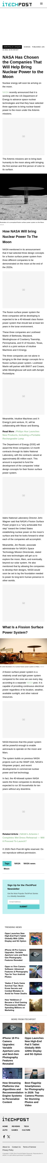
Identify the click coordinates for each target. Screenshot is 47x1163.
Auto (4, 1130)
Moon (6, 869)
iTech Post (15, 849)
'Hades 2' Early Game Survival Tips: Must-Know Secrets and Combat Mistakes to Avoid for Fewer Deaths (16, 988)
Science (27, 47)
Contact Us (16, 1147)
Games (15, 1130)
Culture (26, 1130)
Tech (26, 1126)
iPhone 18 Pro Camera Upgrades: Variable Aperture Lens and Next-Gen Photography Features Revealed (16, 955)
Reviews (16, 1126)
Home (5, 1126)
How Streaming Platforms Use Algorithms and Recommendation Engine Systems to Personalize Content (13, 1092)
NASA (5, 92)
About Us (6, 1147)
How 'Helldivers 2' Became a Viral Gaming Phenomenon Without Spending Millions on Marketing (16, 1005)
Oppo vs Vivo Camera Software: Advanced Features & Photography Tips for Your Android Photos (16, 971)
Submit (23, 907)
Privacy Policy (7, 1150)
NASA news (30, 863)
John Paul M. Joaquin (12, 47)
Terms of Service (29, 1147)
